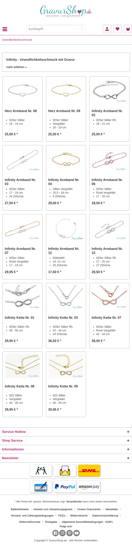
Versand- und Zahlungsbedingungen (32, 515)
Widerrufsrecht (79, 515)
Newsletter (111, 509)
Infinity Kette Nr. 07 (106, 317)
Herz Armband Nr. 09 (64, 111)
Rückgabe (51, 521)
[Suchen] (82, 29)
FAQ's (61, 515)
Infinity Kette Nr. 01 (19, 317)
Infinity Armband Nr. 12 (63, 251)
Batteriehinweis (20, 509)
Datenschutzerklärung (105, 515)
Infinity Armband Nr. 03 (20, 182)
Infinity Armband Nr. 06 (107, 182)
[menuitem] (6, 29)
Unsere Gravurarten (89, 509)
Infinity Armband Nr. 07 (20, 251)
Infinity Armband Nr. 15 (107, 251)
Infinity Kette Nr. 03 (63, 317)
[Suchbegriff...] (56, 29)
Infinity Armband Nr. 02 (107, 113)
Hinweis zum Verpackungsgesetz (53, 509)
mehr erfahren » (16, 67)
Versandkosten (74, 501)
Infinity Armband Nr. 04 (63, 182)
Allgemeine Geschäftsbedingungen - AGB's (87, 521)
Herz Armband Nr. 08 (21, 111)
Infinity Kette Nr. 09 (63, 386)
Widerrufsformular (29, 521)
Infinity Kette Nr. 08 (19, 386)
